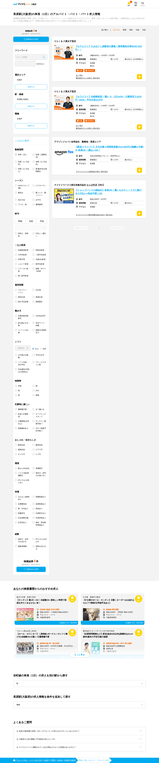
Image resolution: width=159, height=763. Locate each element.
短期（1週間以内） (41, 156)
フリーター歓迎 (23, 270)
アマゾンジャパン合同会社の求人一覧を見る (92, 171)
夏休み (20, 193)
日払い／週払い (41, 234)
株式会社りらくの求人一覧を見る (88, 78)
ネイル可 (21, 454)
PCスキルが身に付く (23, 481)
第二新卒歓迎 (23, 276)
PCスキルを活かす (41, 540)
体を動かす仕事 (23, 324)
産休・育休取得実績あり (41, 523)
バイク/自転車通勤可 (23, 474)
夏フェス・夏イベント (41, 194)
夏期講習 (39, 204)
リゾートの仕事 (23, 331)
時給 (20, 221)
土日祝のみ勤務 (23, 356)
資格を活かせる (41, 547)
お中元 (38, 200)
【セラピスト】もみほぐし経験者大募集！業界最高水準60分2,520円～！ (108, 48)
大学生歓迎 (22, 255)
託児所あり (22, 522)
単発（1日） (23, 155)
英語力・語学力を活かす (23, 540)
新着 (124, 30)
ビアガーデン (41, 186)
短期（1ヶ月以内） (23, 163)
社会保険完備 (23, 518)
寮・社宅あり (23, 509)
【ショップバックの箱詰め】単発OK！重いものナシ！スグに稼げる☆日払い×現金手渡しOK (108, 192)
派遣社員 (39, 297)
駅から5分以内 (23, 468)
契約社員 (21, 297)
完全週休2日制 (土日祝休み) (23, 370)
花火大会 (21, 200)
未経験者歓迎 (23, 250)
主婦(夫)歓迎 (40, 259)
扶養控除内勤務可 (23, 317)
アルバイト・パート (23, 291)
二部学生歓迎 (41, 255)
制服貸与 (21, 513)
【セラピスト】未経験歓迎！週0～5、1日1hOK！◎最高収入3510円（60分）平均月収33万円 (108, 98)
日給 (31, 221)
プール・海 (22, 204)
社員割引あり (41, 513)
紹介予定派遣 (23, 302)
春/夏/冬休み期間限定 (41, 170)
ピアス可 (39, 450)
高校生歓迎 (40, 250)
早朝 (19, 386)
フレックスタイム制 (41, 363)
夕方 (37, 391)
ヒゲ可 (38, 454)
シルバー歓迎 (23, 264)
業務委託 (39, 302)
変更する (31, 87)
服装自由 (21, 450)
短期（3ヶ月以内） (41, 163)
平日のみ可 (40, 355)
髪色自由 (21, 445)
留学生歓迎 (40, 264)
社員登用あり (41, 518)
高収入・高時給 (23, 234)
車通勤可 (39, 468)
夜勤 (37, 395)
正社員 (38, 290)
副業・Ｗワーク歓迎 (41, 270)
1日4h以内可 (40, 316)
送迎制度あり (41, 504)
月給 (42, 221)
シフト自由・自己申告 (23, 363)
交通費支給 (22, 504)
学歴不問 (21, 259)
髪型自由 (39, 445)
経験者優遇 (22, 546)
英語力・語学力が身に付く (41, 474)
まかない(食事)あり (24, 498)
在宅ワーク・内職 (41, 324)
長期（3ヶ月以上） (23, 170)
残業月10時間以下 (41, 331)
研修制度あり (41, 497)
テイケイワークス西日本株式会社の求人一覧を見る (94, 215)
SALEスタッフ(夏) (23, 187)
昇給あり (39, 509)
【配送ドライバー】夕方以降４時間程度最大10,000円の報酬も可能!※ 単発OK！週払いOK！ (109, 148)
